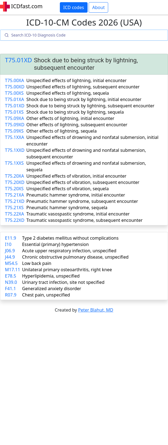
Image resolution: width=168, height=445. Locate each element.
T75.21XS (14, 208)
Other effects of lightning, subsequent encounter (76, 125)
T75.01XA (14, 99)
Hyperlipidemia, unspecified (51, 276)
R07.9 (10, 295)
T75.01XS (14, 112)
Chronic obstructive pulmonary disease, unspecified (75, 257)
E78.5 (10, 276)
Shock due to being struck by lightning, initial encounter (83, 99)
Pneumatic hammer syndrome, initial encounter (75, 195)
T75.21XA (14, 195)
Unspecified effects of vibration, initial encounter (76, 176)
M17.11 (12, 270)
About (98, 7)
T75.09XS (14, 131)
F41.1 (10, 289)
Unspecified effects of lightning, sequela (67, 93)
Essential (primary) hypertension (55, 244)
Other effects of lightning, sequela (61, 131)
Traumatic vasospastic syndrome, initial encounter (78, 214)
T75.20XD (14, 182)
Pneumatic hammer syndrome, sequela (66, 208)
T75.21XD (14, 201)
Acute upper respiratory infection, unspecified (69, 251)
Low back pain (36, 263)
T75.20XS (14, 189)
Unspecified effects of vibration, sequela (67, 189)
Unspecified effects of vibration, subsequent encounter (82, 182)
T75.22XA (14, 214)
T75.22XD (14, 220)
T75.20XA (14, 176)
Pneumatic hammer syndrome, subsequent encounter (82, 201)
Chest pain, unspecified (46, 295)
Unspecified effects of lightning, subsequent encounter (82, 87)
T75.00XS (14, 93)
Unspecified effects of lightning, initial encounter (76, 80)
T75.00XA (14, 80)
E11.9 (10, 238)
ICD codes (73, 7)
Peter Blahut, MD (95, 310)
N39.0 (11, 282)
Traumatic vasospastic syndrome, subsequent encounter (84, 220)
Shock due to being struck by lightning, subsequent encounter (90, 106)
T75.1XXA (14, 137)
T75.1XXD (14, 150)
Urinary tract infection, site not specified (63, 282)
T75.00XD (14, 87)
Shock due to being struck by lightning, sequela (75, 112)
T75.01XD (18, 60)
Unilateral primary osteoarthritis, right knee (67, 270)
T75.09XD (14, 125)
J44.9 (10, 257)
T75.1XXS (14, 163)
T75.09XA (14, 118)
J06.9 (10, 251)
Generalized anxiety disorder (51, 289)
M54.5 (11, 263)
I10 (8, 244)
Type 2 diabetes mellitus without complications (70, 238)
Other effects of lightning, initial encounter (70, 118)
